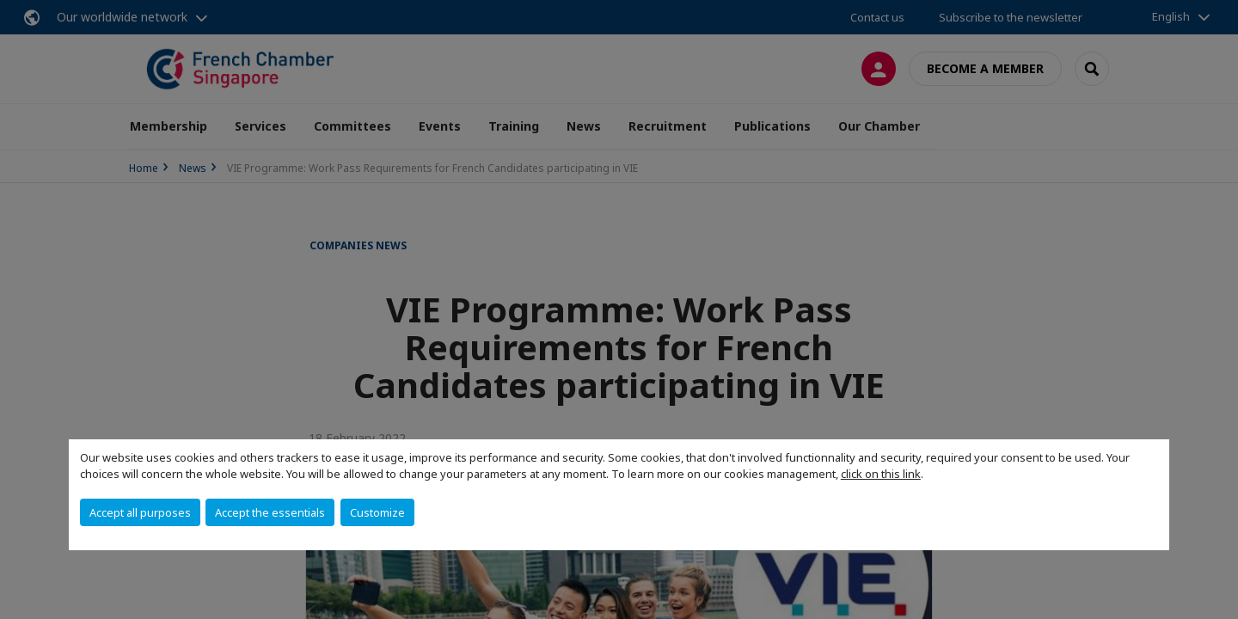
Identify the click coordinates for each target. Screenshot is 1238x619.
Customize (377, 512)
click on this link (881, 473)
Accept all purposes (140, 512)
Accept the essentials (270, 512)
